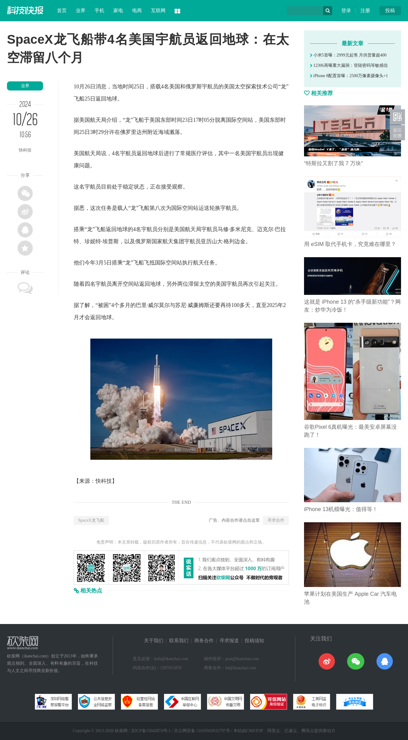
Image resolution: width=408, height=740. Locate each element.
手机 (99, 10)
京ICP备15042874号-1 (151, 730)
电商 (137, 10)
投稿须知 (254, 640)
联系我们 (179, 640)
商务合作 (204, 640)
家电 (118, 10)
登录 (346, 10)
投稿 (390, 10)
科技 (106, 481)
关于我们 (153, 640)
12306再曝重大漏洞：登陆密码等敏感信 (349, 65)
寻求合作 (275, 520)
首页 (62, 10)
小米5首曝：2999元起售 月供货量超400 (348, 55)
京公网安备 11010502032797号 (202, 730)
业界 (80, 10)
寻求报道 (229, 640)
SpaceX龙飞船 (91, 520)
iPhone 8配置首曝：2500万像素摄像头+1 (349, 75)
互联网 (158, 10)
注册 (365, 10)
